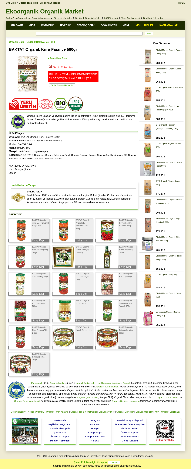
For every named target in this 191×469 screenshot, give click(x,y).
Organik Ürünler (106, 411)
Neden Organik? (36, 411)
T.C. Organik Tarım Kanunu (165, 397)
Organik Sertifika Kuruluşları (126, 401)
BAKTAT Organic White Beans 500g (44, 140)
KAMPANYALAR (169, 25)
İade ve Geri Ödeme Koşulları (130, 424)
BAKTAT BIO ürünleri (33, 155)
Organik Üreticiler (125, 411)
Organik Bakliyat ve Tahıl (41, 42)
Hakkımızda (60, 420)
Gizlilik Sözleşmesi (130, 428)
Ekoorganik (36, 383)
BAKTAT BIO (23, 148)
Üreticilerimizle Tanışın (23, 185)
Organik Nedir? (18, 411)
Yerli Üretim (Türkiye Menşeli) (33, 151)
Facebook (95, 424)
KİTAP (126, 25)
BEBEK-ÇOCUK (86, 25)
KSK (157, 411)
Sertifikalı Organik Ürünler (88, 18)
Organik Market (57, 383)
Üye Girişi (11, 2)
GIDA (32, 25)
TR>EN (181, 2)
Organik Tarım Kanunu (57, 411)
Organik (127, 383)
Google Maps (94, 432)
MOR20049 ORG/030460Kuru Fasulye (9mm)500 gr (22, 169)
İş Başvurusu (59, 432)
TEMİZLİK (65, 25)
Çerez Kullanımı (130, 440)
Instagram (95, 420)
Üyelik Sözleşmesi (130, 432)
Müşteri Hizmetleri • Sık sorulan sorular (39, 2)
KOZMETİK (47, 25)
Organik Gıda (16, 42)
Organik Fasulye (79, 155)
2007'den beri (111, 18)
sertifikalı (101, 383)
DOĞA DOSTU (109, 25)
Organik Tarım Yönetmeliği (27, 401)
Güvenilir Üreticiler (62, 18)
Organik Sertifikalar (170, 411)
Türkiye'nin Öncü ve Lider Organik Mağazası (28, 18)
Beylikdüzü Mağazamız (59, 424)
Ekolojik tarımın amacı (107, 386)
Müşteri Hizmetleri (60, 440)
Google (94, 428)
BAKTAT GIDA (25, 144)
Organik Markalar (144, 411)
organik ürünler (113, 383)
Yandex (95, 440)
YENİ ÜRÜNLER (145, 25)
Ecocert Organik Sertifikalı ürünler (105, 155)
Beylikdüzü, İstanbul (153, 18)
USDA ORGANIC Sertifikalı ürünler (44, 158)
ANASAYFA (16, 25)
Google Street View (94, 436)
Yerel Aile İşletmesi (130, 18)
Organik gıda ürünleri (87, 397)
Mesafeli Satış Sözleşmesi (130, 420)
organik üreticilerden (86, 383)
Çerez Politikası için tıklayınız (90, 462)
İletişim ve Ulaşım (60, 436)
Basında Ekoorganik (60, 428)
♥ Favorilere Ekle (57, 58)
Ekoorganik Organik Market (45, 11)
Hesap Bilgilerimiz (130, 436)
